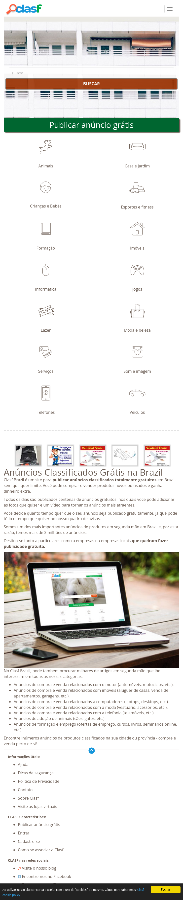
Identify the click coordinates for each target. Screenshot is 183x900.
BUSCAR (91, 84)
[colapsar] (169, 9)
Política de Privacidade (38, 781)
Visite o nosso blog (37, 868)
